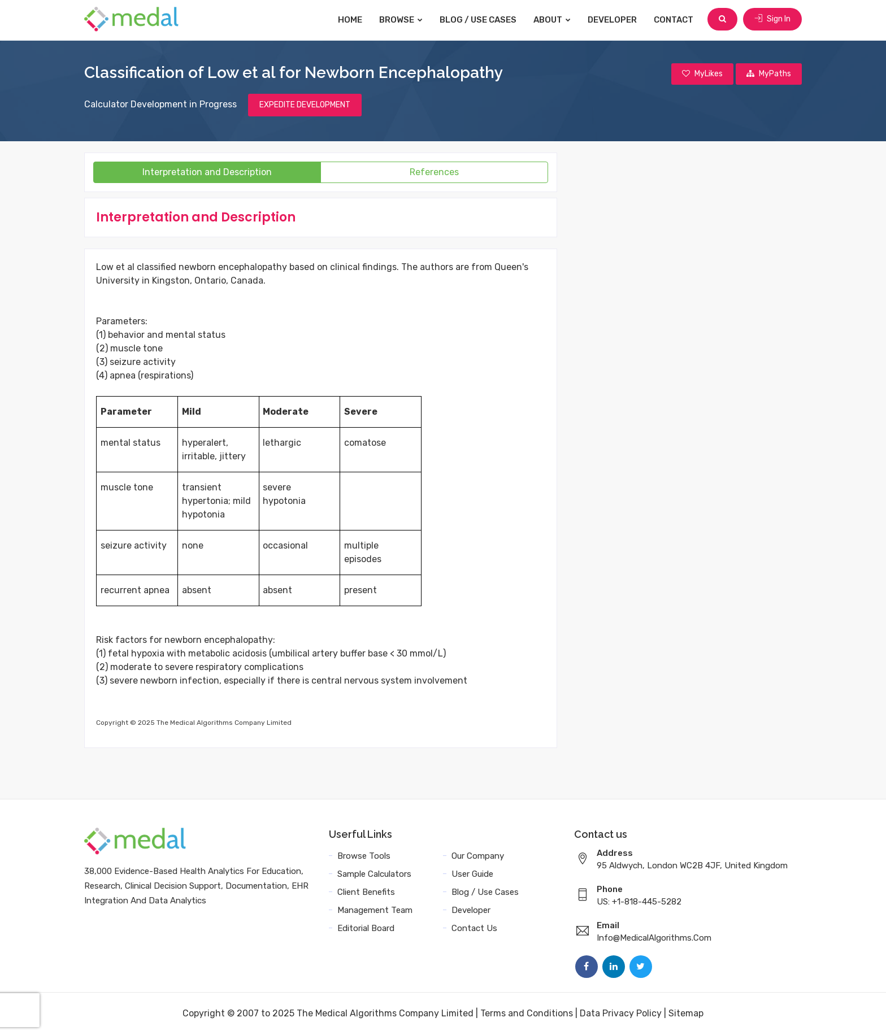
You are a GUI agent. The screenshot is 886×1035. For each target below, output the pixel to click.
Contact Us (474, 929)
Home (351, 20)
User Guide (472, 874)
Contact (674, 20)
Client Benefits (366, 893)
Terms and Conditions (526, 1013)
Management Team (374, 911)
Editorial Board (365, 929)
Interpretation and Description (207, 172)
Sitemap (685, 1013)
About (553, 20)
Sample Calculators (374, 874)
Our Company (477, 856)
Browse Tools (363, 856)
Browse (402, 20)
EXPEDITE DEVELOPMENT (304, 105)
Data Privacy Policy (621, 1013)
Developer (613, 20)
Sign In (772, 19)
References (434, 172)
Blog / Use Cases (479, 20)
